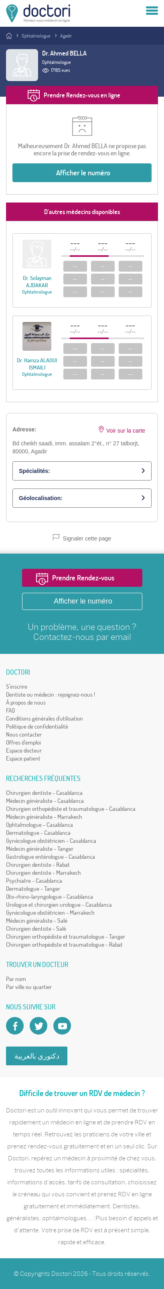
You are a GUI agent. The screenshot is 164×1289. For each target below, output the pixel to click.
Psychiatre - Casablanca (34, 880)
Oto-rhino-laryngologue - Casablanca (49, 896)
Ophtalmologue (36, 36)
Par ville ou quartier (29, 987)
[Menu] (152, 11)
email (121, 637)
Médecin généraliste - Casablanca (45, 800)
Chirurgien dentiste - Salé (36, 928)
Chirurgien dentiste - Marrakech (43, 872)
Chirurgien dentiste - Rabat (38, 864)
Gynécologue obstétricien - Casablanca (51, 840)
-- (75, 266)
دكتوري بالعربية (36, 1056)
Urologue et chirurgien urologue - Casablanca (59, 904)
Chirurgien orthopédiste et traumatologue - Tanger (65, 936)
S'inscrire (16, 686)
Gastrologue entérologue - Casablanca (50, 856)
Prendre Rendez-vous (83, 577)
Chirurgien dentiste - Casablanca (44, 792)
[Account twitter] (38, 1026)
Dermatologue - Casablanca (38, 832)
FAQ (10, 710)
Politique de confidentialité (37, 726)
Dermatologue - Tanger (33, 888)
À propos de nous (26, 702)
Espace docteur (24, 750)
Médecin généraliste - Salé (36, 920)
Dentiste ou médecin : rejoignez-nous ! (50, 694)
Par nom (16, 979)
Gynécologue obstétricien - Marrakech (50, 912)
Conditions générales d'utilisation (44, 718)
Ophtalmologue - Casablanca (39, 824)
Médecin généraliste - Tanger (39, 848)
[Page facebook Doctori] (15, 1026)
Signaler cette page (82, 538)
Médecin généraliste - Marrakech (44, 816)
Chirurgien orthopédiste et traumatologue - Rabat (64, 944)
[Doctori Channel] (62, 1026)
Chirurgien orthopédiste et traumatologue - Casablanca (71, 808)
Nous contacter (24, 734)
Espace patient (23, 758)
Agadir (66, 36)
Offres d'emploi (23, 742)
